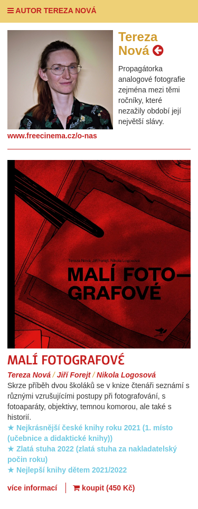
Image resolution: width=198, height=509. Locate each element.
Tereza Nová (29, 375)
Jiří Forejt (74, 375)
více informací (32, 488)
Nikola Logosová (126, 375)
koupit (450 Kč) (104, 488)
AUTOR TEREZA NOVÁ (52, 10)
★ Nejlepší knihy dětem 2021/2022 (67, 470)
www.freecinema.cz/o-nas (52, 135)
